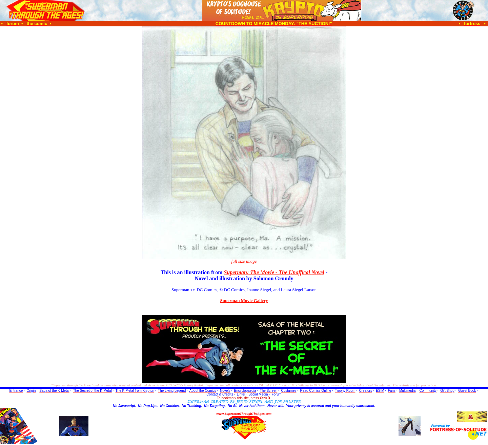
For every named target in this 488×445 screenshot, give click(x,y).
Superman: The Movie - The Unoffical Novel (274, 272)
